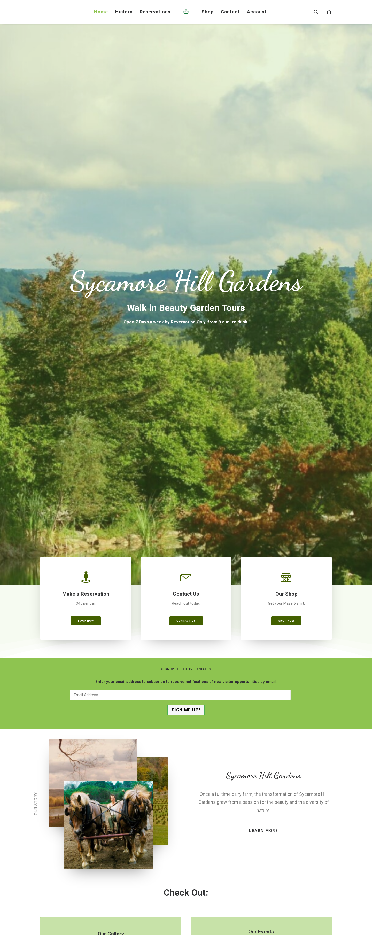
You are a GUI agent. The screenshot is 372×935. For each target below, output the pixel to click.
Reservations (155, 11)
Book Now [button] (86, 195)
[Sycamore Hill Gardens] (186, 11)
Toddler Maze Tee (186, 660)
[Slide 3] (192, 709)
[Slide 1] (180, 709)
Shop (208, 11)
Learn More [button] (263, 405)
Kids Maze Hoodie (83, 663)
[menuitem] (101, 12)
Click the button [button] (110, 522)
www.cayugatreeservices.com (300, 857)
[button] (319, 12)
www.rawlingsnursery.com (224, 883)
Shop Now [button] (286, 195)
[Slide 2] (186, 709)
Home (101, 11)
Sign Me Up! (186, 284)
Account (257, 11)
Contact (230, 11)
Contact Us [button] (186, 195)
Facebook (86, 843)
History (124, 11)
